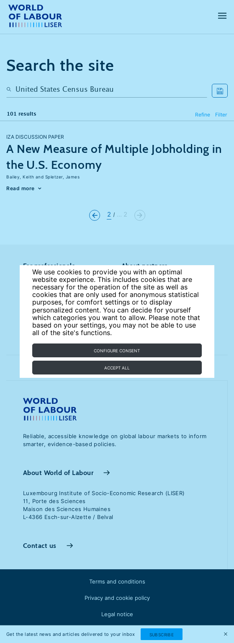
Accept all (117, 367)
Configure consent (117, 350)
